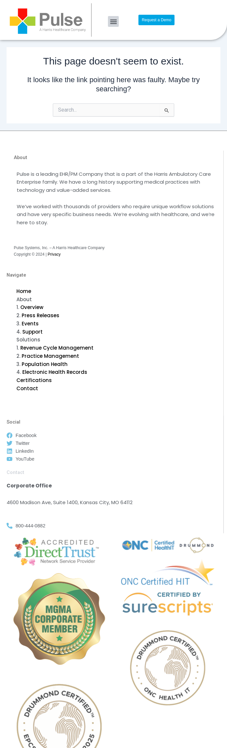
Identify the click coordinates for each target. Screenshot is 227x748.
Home (23, 291)
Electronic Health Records (54, 372)
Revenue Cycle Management (56, 347)
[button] (113, 21)
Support (32, 331)
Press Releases (40, 315)
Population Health (45, 364)
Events (30, 323)
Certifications (34, 380)
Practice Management (50, 356)
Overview (31, 307)
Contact (27, 388)
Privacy (54, 254)
